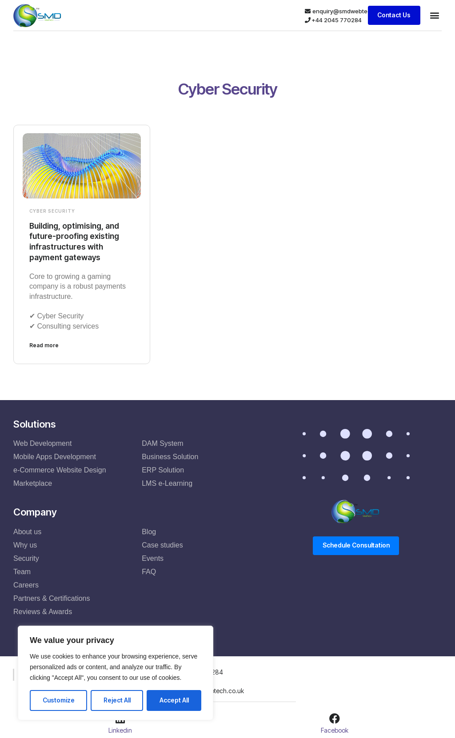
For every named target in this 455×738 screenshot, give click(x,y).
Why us (25, 544)
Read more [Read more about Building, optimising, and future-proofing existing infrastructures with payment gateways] (44, 344)
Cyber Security (52, 211)
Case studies (162, 544)
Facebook (334, 729)
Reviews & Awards (42, 611)
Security (26, 557)
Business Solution (170, 456)
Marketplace (32, 483)
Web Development (42, 443)
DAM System (162, 443)
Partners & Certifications (51, 597)
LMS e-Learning (167, 483)
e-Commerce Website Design (59, 469)
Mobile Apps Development (54, 456)
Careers (26, 584)
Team (22, 571)
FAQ (149, 571)
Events (153, 557)
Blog (149, 531)
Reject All (117, 700)
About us (27, 531)
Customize (59, 700)
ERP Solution (163, 469)
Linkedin (120, 729)
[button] (434, 15)
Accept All (174, 700)
